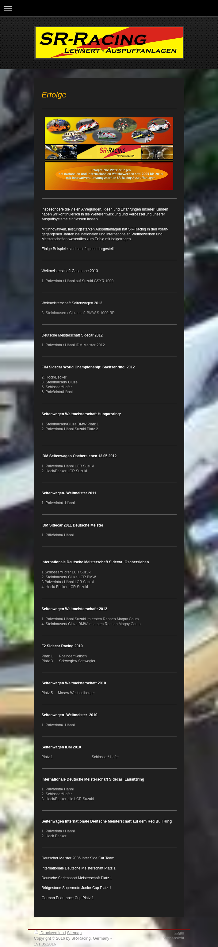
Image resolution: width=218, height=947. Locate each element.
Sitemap (74, 932)
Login (179, 932)
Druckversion (49, 932)
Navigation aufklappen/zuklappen (109, 8)
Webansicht (173, 938)
